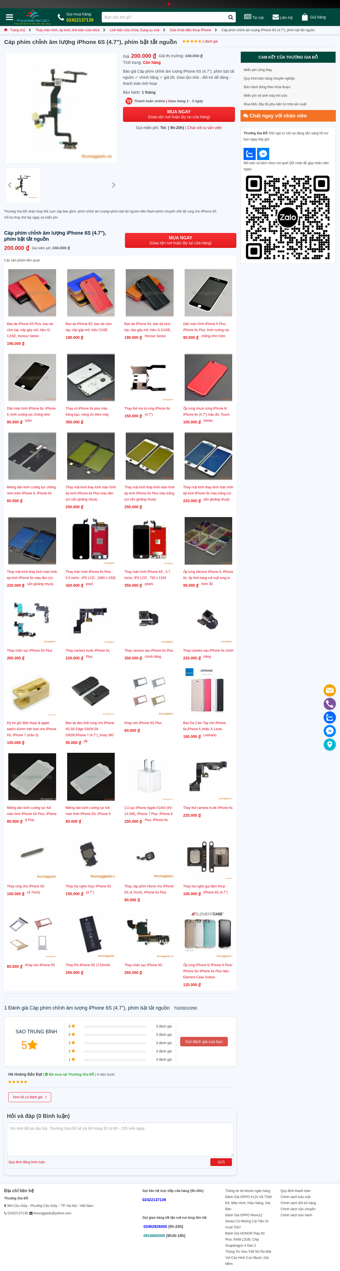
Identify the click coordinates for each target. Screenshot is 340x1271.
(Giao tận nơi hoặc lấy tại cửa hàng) (179, 114)
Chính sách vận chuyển (298, 1209)
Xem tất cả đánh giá (30, 1096)
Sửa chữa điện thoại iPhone (190, 30)
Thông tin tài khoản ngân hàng (247, 1191)
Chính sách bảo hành (296, 1215)
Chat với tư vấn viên (204, 127)
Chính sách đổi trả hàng (298, 1203)
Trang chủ (14, 30)
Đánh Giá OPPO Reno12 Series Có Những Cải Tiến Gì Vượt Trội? (247, 1221)
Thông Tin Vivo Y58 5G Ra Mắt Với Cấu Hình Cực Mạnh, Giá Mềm (248, 1258)
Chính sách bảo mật (295, 1197)
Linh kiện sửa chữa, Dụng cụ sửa (134, 30)
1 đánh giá (210, 41)
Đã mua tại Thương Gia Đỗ (69, 1074)
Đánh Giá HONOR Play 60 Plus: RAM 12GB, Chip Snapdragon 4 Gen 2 (245, 1239)
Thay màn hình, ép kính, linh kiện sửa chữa (67, 30)
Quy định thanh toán (295, 1191)
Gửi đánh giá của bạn (204, 1041)
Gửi (221, 1162)
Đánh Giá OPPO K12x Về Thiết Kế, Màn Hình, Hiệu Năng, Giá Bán (248, 1203)
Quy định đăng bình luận (27, 1162)
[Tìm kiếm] (231, 17)
